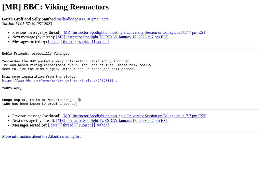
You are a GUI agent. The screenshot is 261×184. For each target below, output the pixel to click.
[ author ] (101, 41)
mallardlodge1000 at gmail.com (83, 19)
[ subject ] (85, 41)
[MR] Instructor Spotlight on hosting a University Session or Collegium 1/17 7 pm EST (133, 32)
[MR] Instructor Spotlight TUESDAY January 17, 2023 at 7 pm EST (112, 37)
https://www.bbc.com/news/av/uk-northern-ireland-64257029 (57, 86)
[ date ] (54, 41)
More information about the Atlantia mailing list (41, 147)
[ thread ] (68, 41)
